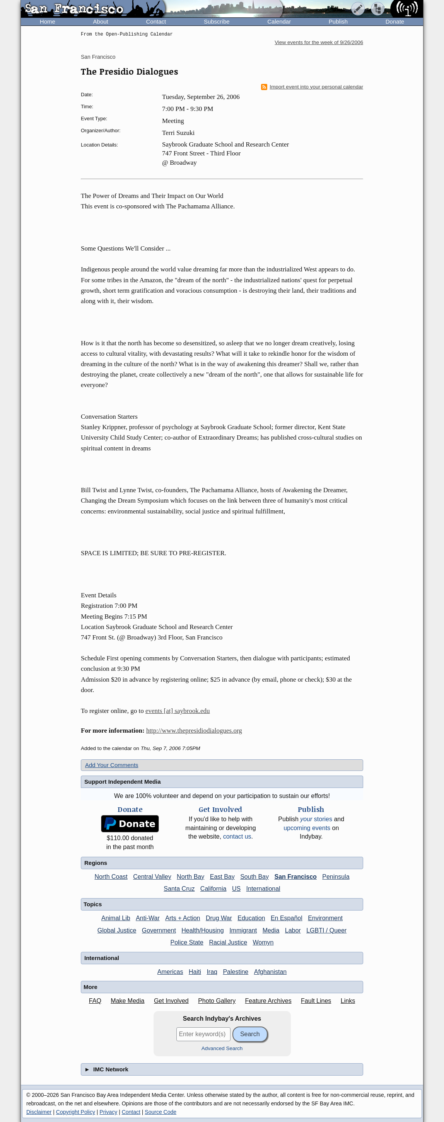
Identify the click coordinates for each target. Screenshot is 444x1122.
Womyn (263, 942)
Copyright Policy (75, 1112)
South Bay (254, 876)
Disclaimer (38, 1112)
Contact (156, 21)
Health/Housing (202, 930)
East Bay (222, 876)
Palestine (235, 972)
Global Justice (117, 930)
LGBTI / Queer (326, 930)
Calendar (279, 21)
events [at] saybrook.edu (177, 710)
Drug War (219, 918)
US (236, 888)
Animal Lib (115, 918)
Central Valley (152, 876)
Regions (95, 862)
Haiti (195, 972)
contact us (237, 836)
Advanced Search (222, 1048)
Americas (170, 972)
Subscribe (217, 21)
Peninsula (335, 876)
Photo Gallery (217, 1001)
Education (251, 918)
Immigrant (243, 930)
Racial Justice (228, 942)
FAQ (95, 1001)
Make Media (127, 1001)
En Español (286, 918)
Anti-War (148, 918)
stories (316, 819)
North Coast (110, 876)
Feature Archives (268, 1001)
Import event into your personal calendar (312, 87)
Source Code (160, 1112)
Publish (338, 21)
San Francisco (98, 57)
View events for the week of (319, 42)
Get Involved (171, 1001)
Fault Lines (316, 1001)
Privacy (108, 1112)
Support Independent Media (122, 781)
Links (348, 1001)
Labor (293, 930)
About (100, 21)
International (263, 888)
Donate (395, 21)
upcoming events (306, 828)
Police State (187, 942)
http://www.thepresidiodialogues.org (194, 730)
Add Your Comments (111, 765)
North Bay (190, 876)
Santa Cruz (179, 888)
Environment (325, 918)
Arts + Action (182, 918)
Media (271, 930)
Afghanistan (270, 972)
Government (159, 930)
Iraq (212, 972)
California (213, 888)
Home (47, 21)
